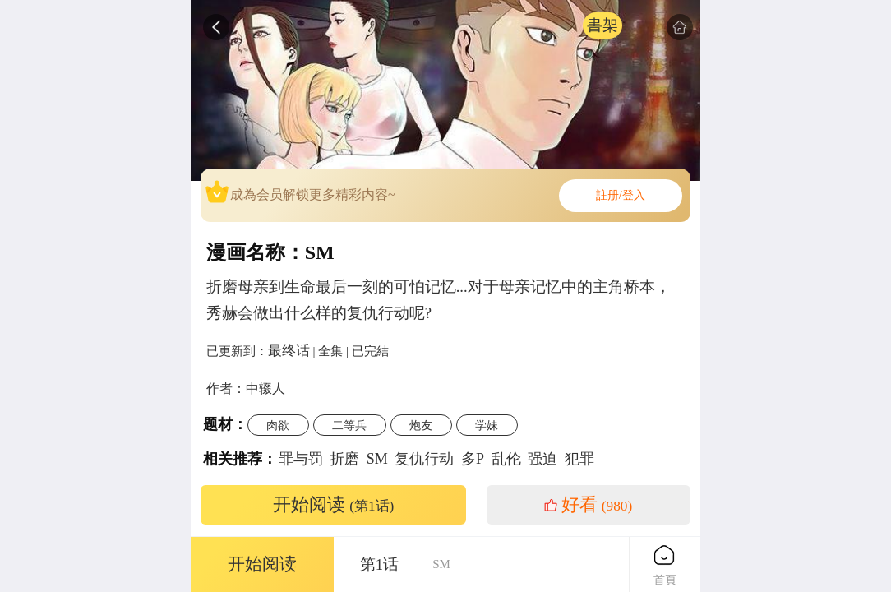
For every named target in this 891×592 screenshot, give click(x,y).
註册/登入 (620, 195)
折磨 (344, 459)
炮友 (420, 425)
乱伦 (506, 459)
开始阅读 (334, 505)
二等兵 (349, 425)
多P (472, 459)
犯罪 (579, 459)
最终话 (289, 350)
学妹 (486, 425)
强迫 (542, 459)
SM (377, 459)
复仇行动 (424, 459)
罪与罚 (301, 459)
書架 (602, 25)
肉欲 (277, 425)
